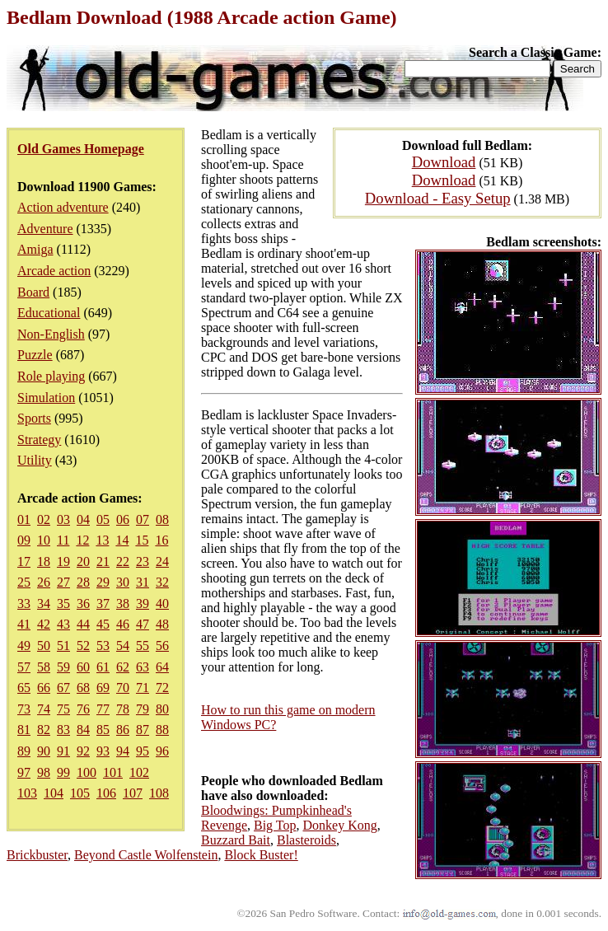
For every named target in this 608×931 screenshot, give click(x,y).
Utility (34, 460)
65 (23, 688)
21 (103, 561)
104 (53, 793)
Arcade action (54, 271)
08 (162, 519)
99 (63, 772)
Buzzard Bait (235, 840)
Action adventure (63, 207)
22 (122, 561)
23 (142, 561)
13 (102, 540)
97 (23, 772)
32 (162, 582)
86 (122, 730)
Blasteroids (306, 840)
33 (23, 603)
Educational (48, 313)
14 (122, 540)
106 (106, 793)
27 (63, 582)
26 (43, 582)
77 (103, 709)
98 (43, 772)
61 (103, 667)
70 (122, 688)
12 (82, 540)
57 (23, 667)
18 (43, 561)
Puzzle (35, 355)
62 (122, 667)
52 (83, 646)
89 (23, 751)
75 (63, 709)
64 (162, 667)
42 (43, 624)
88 (162, 730)
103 (27, 793)
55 (142, 646)
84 (83, 730)
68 (83, 688)
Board (33, 292)
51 (63, 646)
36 (83, 603)
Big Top (275, 825)
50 (43, 646)
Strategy (39, 440)
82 (43, 730)
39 (142, 603)
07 (142, 519)
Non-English (51, 334)
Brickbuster (37, 855)
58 (43, 667)
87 (142, 730)
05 (103, 519)
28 (83, 582)
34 (43, 603)
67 (63, 688)
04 (83, 519)
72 (162, 688)
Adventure (45, 229)
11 (63, 540)
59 (63, 667)
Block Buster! (260, 855)
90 (43, 751)
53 (103, 646)
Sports (34, 418)
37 (103, 603)
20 (83, 561)
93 (103, 751)
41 (23, 624)
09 (23, 540)
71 (142, 688)
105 (80, 793)
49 (23, 646)
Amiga (35, 249)
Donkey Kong (339, 825)
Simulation (46, 398)
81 (23, 730)
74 (43, 709)
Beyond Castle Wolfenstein (145, 855)
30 (122, 582)
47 (142, 624)
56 (162, 646)
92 (83, 751)
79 (142, 709)
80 (162, 709)
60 (83, 667)
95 (142, 751)
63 (142, 667)
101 (113, 772)
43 (63, 624)
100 (86, 772)
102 (139, 772)
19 (63, 561)
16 (161, 540)
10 (43, 540)
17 (23, 561)
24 (162, 561)
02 (43, 519)
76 (83, 709)
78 (122, 709)
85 (103, 730)
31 (142, 582)
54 (122, 646)
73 (23, 709)
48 (162, 624)
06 (122, 519)
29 (103, 582)
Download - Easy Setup (438, 198)
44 (83, 624)
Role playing (51, 376)
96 (162, 751)
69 (103, 688)
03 (63, 519)
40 (162, 603)
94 (122, 751)
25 (23, 582)
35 (63, 603)
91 (63, 751)
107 (133, 793)
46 (122, 624)
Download (444, 162)
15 (141, 540)
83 (63, 730)
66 (43, 688)
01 (23, 519)
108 (159, 793)
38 (122, 603)
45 (103, 624)
